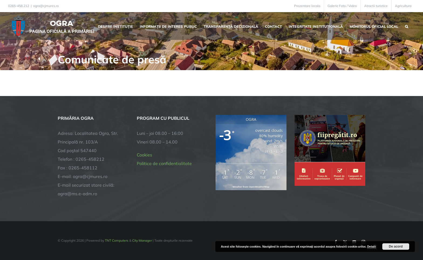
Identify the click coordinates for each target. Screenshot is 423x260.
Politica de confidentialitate (164, 163)
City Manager (142, 240)
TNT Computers (116, 240)
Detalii (371, 246)
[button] (406, 26)
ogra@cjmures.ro (46, 6)
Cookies (144, 155)
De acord (395, 246)
